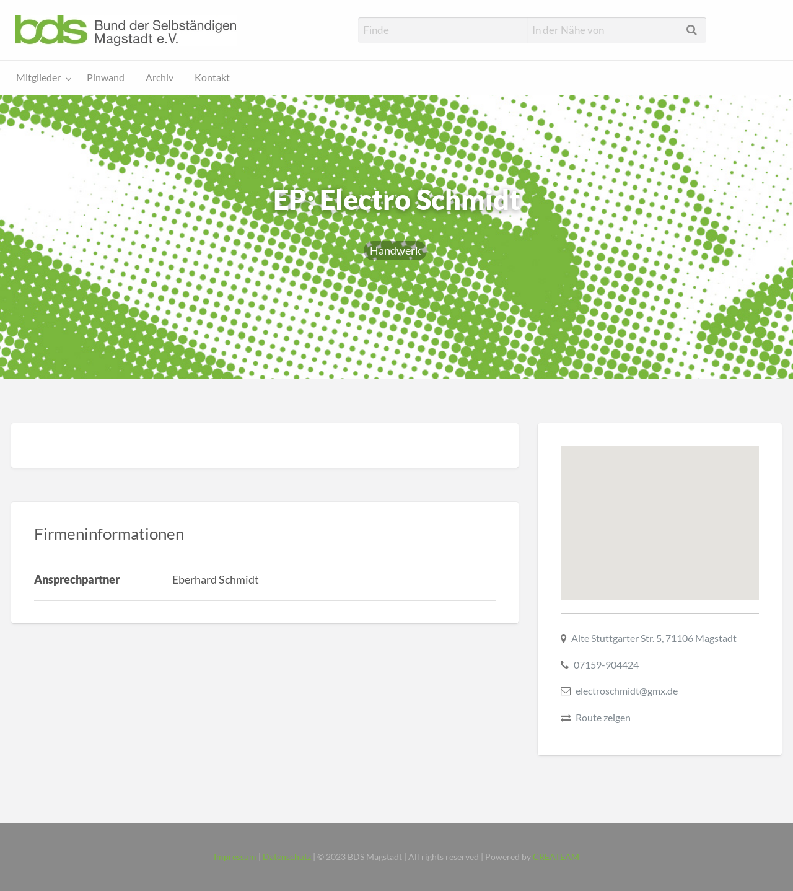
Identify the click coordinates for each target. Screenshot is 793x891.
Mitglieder (38, 77)
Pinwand (106, 77)
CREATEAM (556, 857)
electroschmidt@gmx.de (627, 690)
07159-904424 (606, 664)
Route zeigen (603, 717)
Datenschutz (287, 857)
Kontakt (212, 77)
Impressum (235, 857)
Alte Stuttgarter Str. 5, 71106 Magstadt (654, 638)
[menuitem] (41, 78)
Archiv (159, 77)
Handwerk (395, 250)
